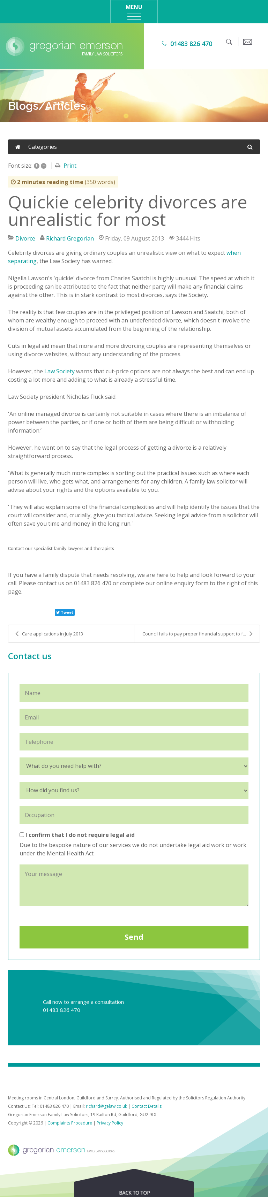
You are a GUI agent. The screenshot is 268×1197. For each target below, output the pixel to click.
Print (70, 165)
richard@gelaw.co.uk (106, 1106)
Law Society (59, 371)
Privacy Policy (110, 1123)
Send (134, 937)
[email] (247, 41)
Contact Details (147, 1106)
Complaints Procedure (69, 1123)
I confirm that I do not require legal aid (77, 835)
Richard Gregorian (70, 238)
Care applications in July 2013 (49, 633)
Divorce (25, 238)
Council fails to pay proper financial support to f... (197, 633)
